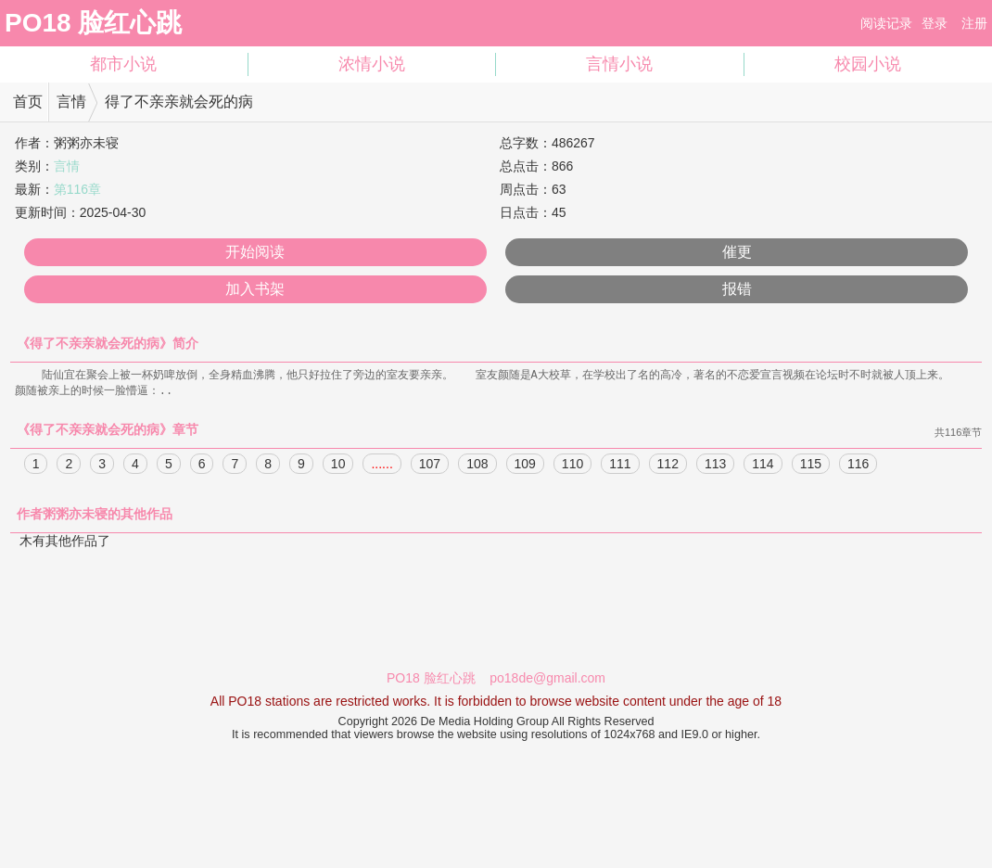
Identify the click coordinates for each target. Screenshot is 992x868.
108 (477, 465)
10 (338, 465)
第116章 (77, 189)
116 (858, 465)
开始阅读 (255, 252)
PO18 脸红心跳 (93, 22)
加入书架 (255, 289)
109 (525, 465)
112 (668, 465)
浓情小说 (371, 64)
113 (715, 465)
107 (429, 465)
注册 (974, 23)
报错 (737, 289)
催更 (737, 252)
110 (572, 465)
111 (619, 465)
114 (762, 465)
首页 (28, 101)
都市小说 (123, 64)
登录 (934, 23)
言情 (71, 101)
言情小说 (619, 64)
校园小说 (867, 64)
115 (810, 465)
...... (381, 465)
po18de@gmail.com (547, 679)
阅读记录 (886, 23)
